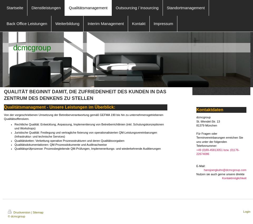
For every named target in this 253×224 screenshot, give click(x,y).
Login (246, 211)
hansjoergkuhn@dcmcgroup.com (225, 170)
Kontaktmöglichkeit (234, 178)
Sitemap (38, 212)
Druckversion (19, 212)
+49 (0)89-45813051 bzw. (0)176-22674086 (218, 151)
